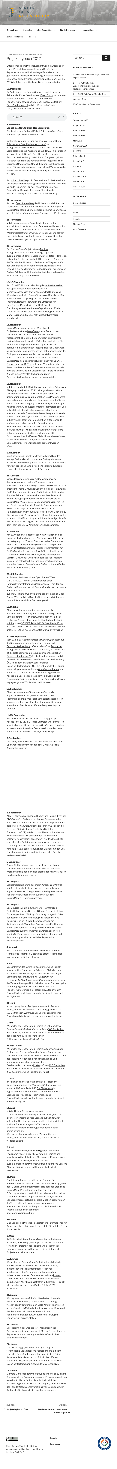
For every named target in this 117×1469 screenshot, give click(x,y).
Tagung (36, 653)
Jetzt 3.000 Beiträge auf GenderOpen (89, 94)
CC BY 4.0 (19, 1452)
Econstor (11, 364)
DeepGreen (33, 331)
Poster (10, 590)
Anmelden (77, 219)
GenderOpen (12, 30)
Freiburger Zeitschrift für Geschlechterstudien (30, 620)
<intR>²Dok (26, 364)
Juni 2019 (77, 151)
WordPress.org (79, 229)
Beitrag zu (37, 269)
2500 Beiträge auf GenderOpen (87, 104)
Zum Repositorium (15, 37)
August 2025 (79, 125)
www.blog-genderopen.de (31, 1242)
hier (32, 108)
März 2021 (77, 141)
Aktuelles (27, 30)
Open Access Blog (25, 203)
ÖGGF (10, 662)
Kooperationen (90, 30)
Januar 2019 (78, 161)
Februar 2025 (79, 130)
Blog (31, 597)
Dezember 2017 (80, 176)
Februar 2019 (79, 156)
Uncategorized (79, 203)
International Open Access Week (38, 577)
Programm (37, 1206)
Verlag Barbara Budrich (37, 613)
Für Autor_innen (68, 30)
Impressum (55, 1444)
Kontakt (53, 1438)
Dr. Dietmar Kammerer (46, 315)
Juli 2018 (77, 166)
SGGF (34, 666)
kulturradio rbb (18, 180)
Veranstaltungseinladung (34, 170)
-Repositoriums (21, 426)
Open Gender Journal (17, 105)
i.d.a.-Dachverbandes (43, 479)
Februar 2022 (79, 135)
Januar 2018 (78, 171)
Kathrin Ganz (34, 55)
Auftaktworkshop (54, 285)
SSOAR (57, 361)
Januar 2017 (78, 181)
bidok (10, 387)
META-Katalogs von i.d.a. (34, 525)
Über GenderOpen (46, 30)
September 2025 (80, 120)
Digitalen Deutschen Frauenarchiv (42, 1278)
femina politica (50, 223)
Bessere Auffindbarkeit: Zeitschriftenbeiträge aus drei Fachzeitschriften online (86, 86)
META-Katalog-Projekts (44, 1154)
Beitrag (54, 206)
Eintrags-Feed (79, 224)
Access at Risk (79, 99)
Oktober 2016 (79, 187)
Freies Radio (46, 95)
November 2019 (80, 146)
